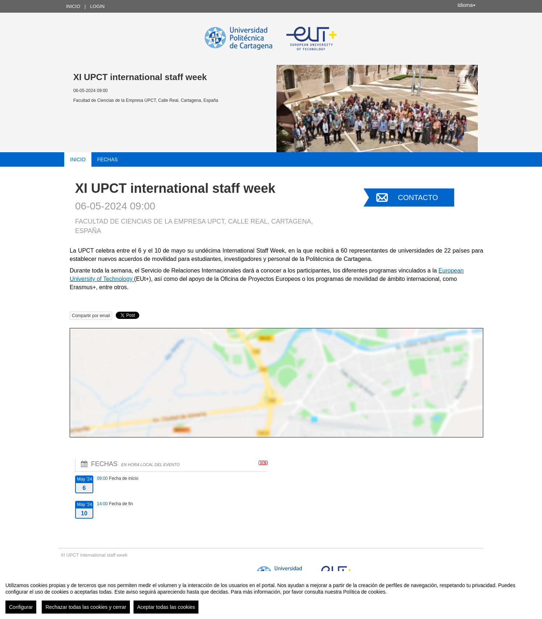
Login (97, 6)
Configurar (21, 607)
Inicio (73, 6)
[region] (271, 595)
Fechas (107, 159)
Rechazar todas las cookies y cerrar (85, 607)
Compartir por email (91, 315)
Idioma (466, 5)
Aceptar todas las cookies (166, 607)
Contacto (418, 198)
